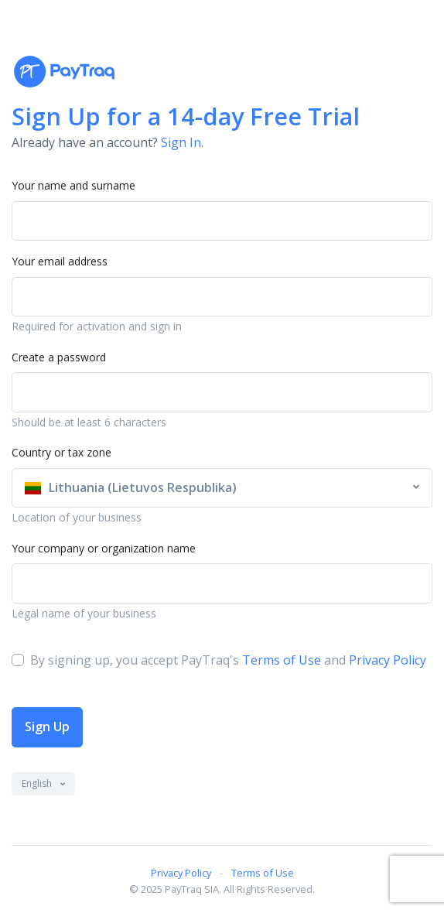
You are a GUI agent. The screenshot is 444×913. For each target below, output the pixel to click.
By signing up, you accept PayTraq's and (228, 660)
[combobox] (222, 488)
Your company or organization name (104, 548)
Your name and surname (73, 185)
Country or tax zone (61, 452)
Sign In (181, 142)
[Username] (222, 297)
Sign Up (47, 726)
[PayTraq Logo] (64, 72)
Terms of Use (281, 660)
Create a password (59, 357)
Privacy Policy (387, 660)
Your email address (60, 261)
